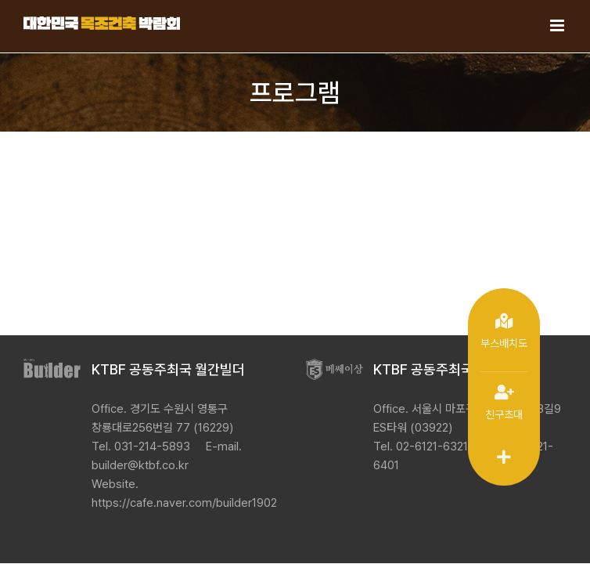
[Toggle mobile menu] (558, 25)
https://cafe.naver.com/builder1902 (184, 503)
